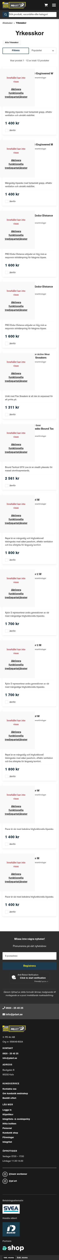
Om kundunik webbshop (15, 1094)
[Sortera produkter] (43, 51)
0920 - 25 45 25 (14, 1008)
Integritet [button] (7, 1142)
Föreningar (8, 1138)
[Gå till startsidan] (14, 5)
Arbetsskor (8, 23)
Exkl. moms (22, 1258)
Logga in (7, 1110)
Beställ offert (9, 1098)
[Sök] (29, 14)
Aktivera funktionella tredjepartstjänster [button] (16, 93)
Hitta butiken (9, 1124)
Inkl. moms (9, 1258)
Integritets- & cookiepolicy (16, 1119)
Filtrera (16, 51)
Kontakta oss (9, 1089)
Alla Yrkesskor (12, 42)
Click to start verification (33, 978)
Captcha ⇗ (41, 981)
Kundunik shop (10, 1133)
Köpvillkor (8, 1115)
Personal (7, 1128)
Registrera (29, 966)
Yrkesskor (21, 23)
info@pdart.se (14, 1015)
